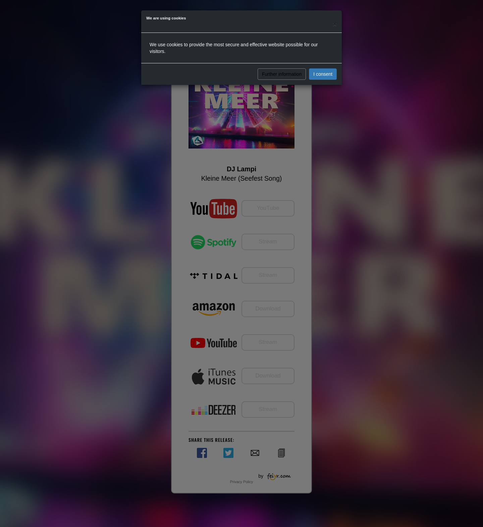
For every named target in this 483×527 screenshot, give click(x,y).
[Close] (335, 23)
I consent (322, 74)
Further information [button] (282, 74)
